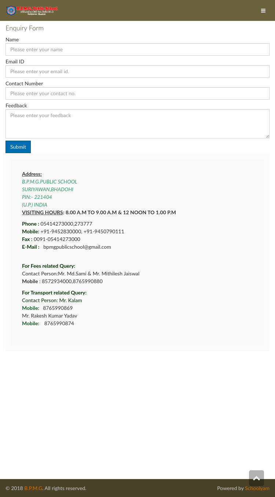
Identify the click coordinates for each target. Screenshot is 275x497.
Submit (18, 147)
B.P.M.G (33, 488)
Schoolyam (257, 488)
